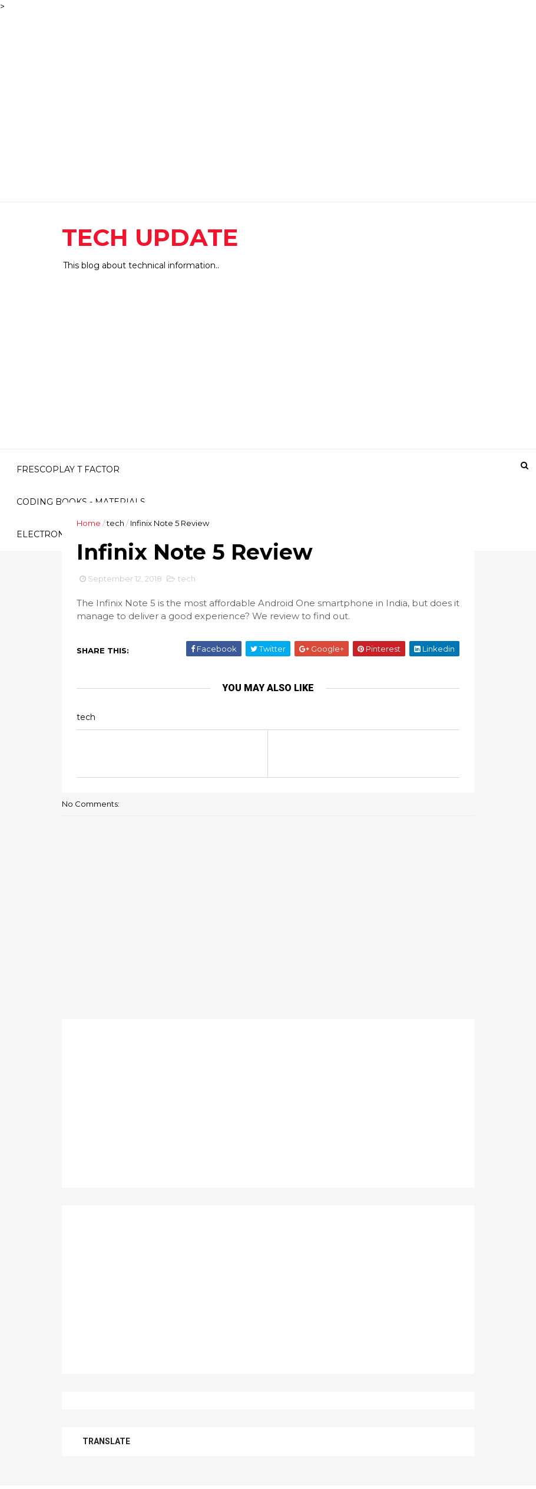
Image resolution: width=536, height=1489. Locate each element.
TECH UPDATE (150, 237)
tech (115, 523)
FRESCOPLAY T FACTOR (68, 469)
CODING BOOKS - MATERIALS (80, 502)
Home (89, 523)
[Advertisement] (268, 95)
